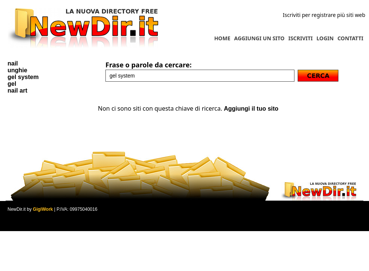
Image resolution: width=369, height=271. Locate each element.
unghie (17, 70)
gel (12, 84)
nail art (17, 90)
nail (13, 63)
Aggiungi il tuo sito (251, 108)
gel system (23, 77)
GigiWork (43, 209)
